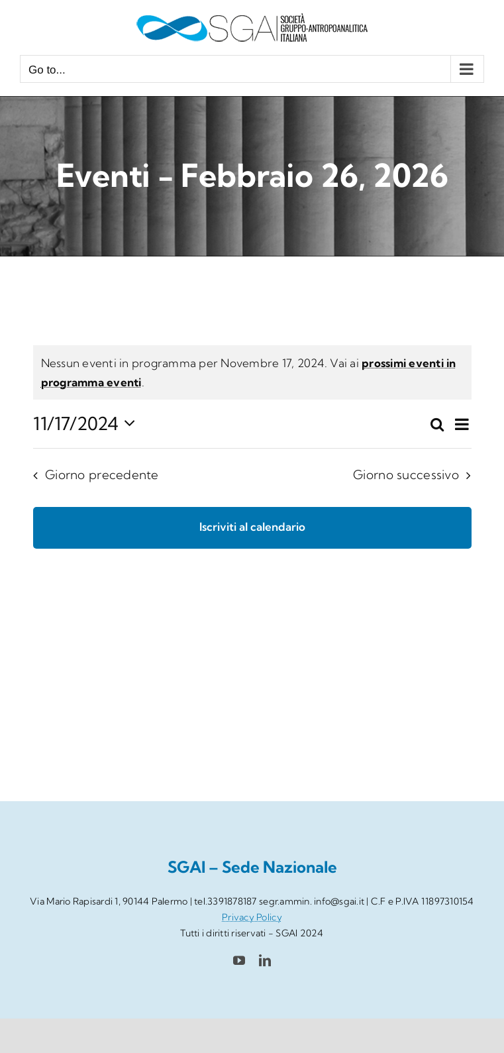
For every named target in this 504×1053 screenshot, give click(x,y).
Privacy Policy (252, 917)
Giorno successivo (406, 474)
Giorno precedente (102, 474)
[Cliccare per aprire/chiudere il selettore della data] (88, 423)
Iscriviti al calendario (252, 526)
